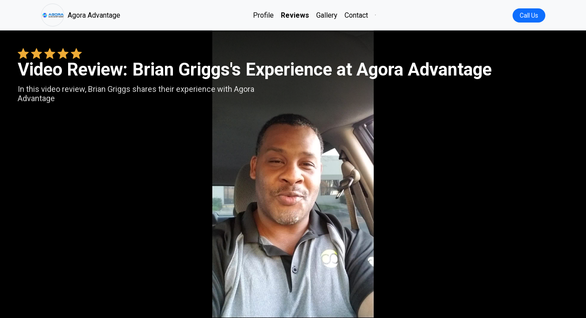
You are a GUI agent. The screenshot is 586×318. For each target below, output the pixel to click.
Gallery (326, 15)
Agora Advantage (80, 15)
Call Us (529, 15)
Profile (263, 15)
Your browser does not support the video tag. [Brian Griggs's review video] (293, 174)
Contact (356, 15)
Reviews (295, 15)
